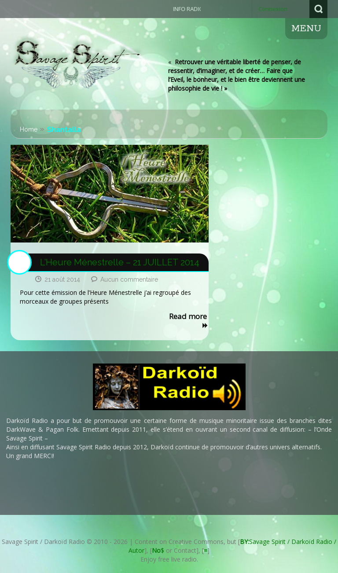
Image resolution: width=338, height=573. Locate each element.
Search (318, 9)
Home (28, 129)
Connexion (272, 9)
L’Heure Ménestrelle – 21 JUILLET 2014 (119, 262)
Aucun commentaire (129, 279)
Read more (189, 321)
